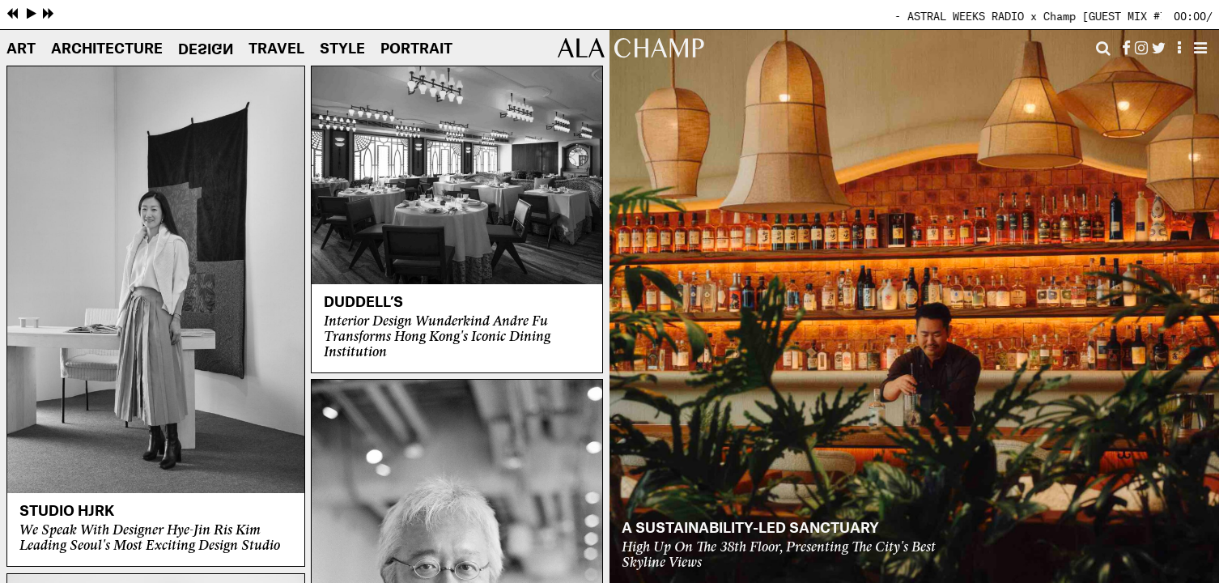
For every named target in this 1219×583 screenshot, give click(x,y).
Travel (276, 49)
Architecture (107, 49)
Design (205, 48)
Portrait (416, 49)
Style (342, 49)
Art (21, 49)
